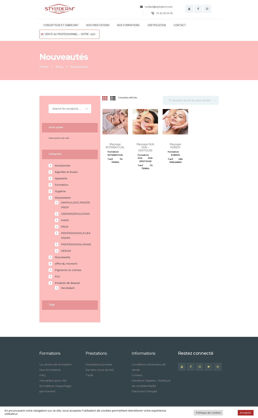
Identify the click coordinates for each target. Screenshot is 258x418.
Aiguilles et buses (66, 172)
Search (87, 108)
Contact (137, 375)
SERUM (66, 250)
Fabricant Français (144, 391)
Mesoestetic (63, 197)
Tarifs (89, 375)
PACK (64, 226)
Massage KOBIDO (175, 146)
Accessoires (62, 165)
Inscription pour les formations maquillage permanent (55, 386)
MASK (65, 220)
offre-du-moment (66, 263)
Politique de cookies (208, 412)
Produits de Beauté (67, 283)
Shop (59, 66)
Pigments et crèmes (68, 270)
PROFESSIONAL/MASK (76, 244)
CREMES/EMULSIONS (75, 213)
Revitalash (68, 288)
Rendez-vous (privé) (100, 370)
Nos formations (50, 370)
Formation (61, 184)
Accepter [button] (245, 412)
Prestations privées (99, 364)
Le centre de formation (55, 364)
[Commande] (191, 100)
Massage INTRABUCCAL (115, 146)
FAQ (42, 375)
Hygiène (60, 191)
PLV (57, 276)
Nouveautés (62, 257)
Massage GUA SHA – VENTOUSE (145, 147)
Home (43, 66)
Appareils (61, 178)
